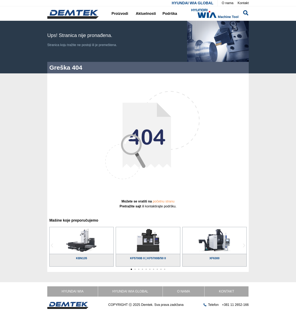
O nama (183, 291)
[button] (51, 245)
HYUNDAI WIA (73, 291)
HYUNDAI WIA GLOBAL (192, 3)
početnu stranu (164, 201)
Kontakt (226, 291)
